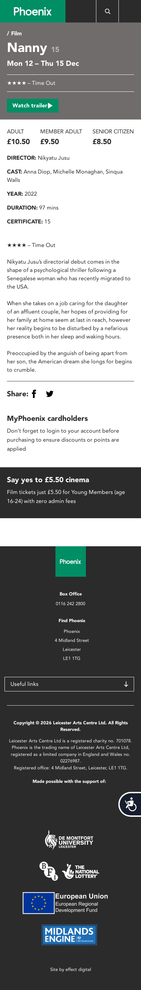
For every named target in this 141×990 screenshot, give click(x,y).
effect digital (78, 969)
